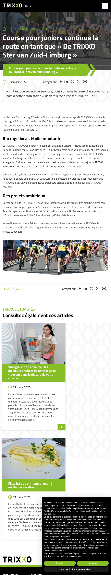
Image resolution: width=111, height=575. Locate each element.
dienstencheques (26, 29)
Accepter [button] (92, 563)
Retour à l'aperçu (14, 289)
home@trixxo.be (15, 564)
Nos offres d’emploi (11, 494)
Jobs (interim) (11, 484)
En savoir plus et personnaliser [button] (76, 569)
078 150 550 (13, 556)
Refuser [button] (60, 563)
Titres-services (38, 484)
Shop (31, 510)
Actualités (55, 29)
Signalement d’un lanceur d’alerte (81, 490)
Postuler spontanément (13, 498)
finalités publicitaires (53, 531)
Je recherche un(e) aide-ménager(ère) (45, 494)
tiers (78, 517)
